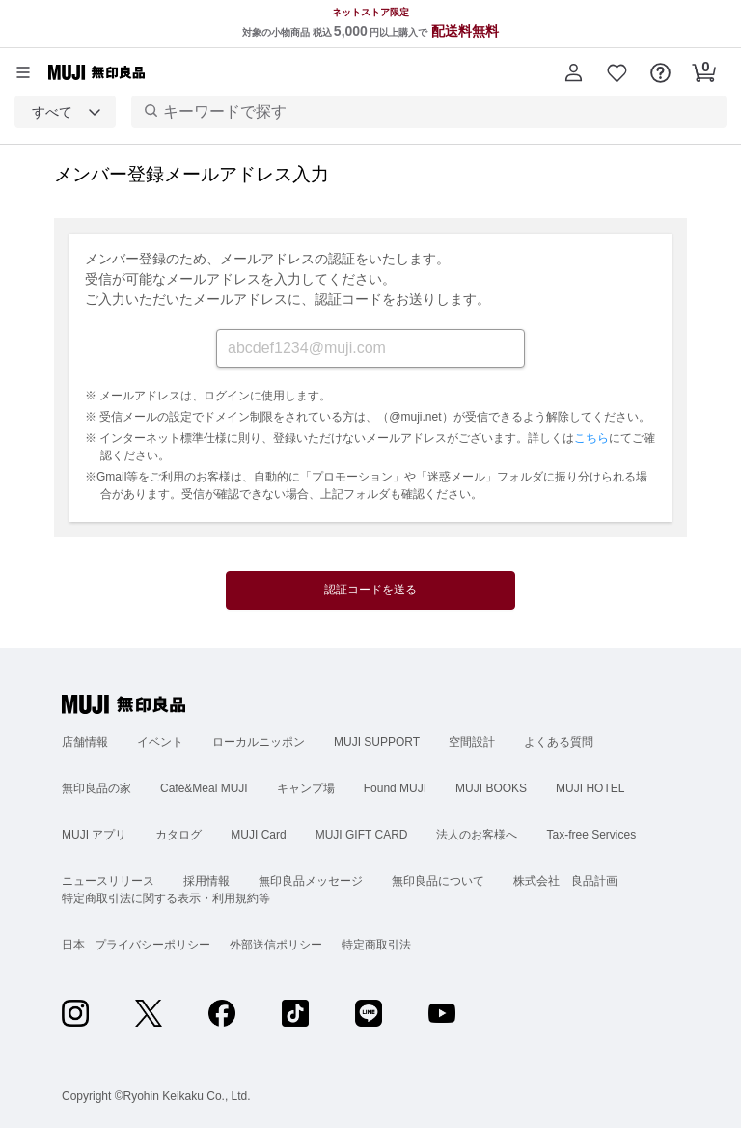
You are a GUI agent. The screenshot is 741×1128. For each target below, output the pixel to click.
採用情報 (206, 881)
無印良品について (438, 881)
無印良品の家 (96, 788)
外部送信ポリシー (276, 944)
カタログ (178, 834)
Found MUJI (395, 788)
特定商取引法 (376, 944)
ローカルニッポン (258, 742)
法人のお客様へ (476, 834)
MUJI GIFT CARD (362, 834)
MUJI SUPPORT (377, 742)
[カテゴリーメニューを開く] (23, 72)
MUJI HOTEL (590, 788)
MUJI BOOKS (491, 788)
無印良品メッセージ (311, 881)
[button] (574, 72)
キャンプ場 (306, 788)
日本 (73, 944)
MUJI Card (258, 834)
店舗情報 (85, 742)
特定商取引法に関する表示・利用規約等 (166, 898)
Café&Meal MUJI (204, 788)
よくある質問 (558, 742)
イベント (160, 742)
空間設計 (472, 742)
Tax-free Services (591, 834)
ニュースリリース (108, 881)
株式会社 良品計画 (565, 881)
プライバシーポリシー (152, 944)
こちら (591, 438)
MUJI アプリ (94, 834)
